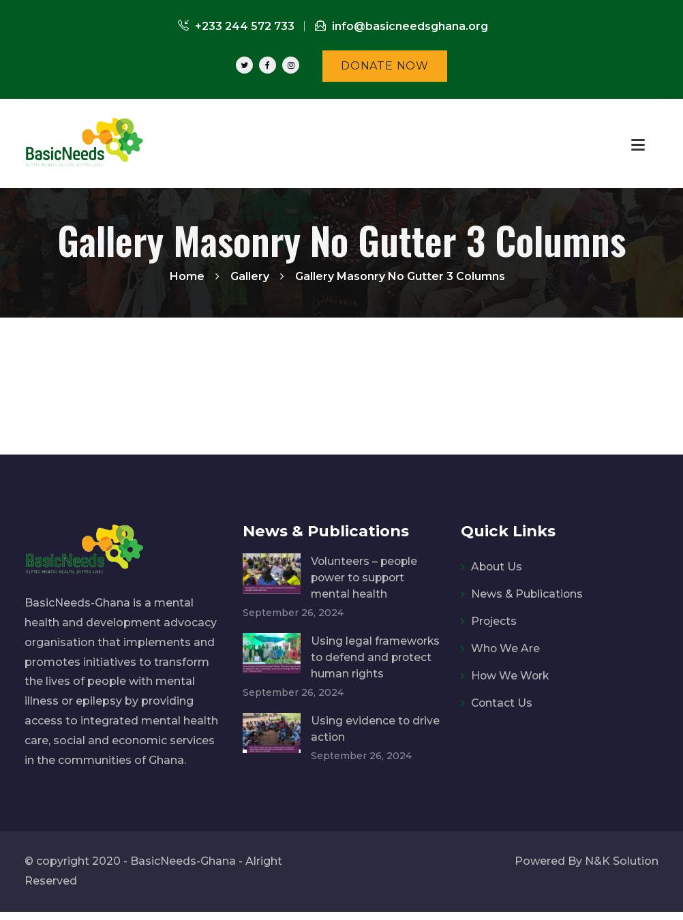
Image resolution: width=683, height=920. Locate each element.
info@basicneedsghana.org (401, 26)
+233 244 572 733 (236, 26)
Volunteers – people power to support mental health (365, 577)
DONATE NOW (385, 65)
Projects (494, 621)
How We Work (511, 675)
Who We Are (506, 648)
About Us (497, 566)
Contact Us (502, 702)
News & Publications (528, 593)
